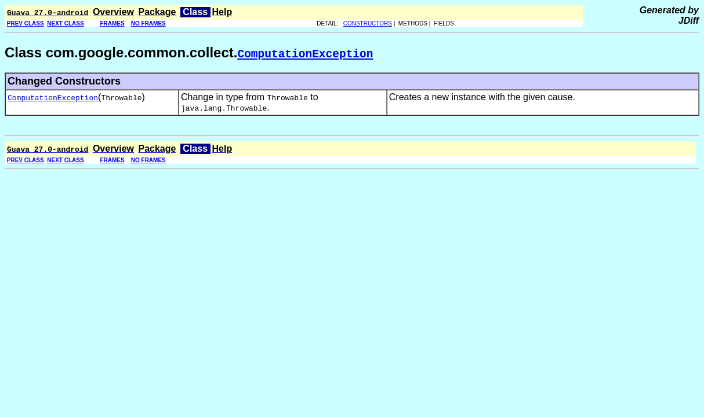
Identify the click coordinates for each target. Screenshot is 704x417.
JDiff (688, 20)
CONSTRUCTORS (367, 23)
